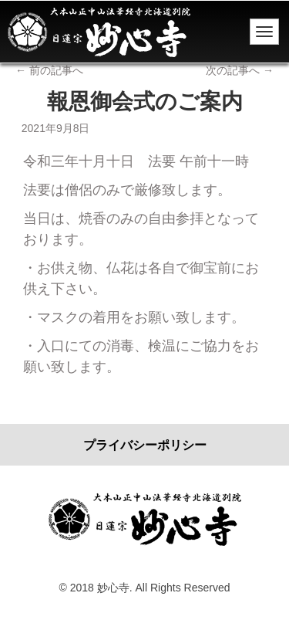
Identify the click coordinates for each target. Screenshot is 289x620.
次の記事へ (240, 70)
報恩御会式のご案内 (145, 101)
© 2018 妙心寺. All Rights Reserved (144, 587)
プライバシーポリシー (145, 445)
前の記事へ (49, 70)
